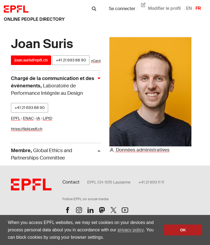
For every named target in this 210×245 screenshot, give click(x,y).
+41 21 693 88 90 (71, 60)
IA (38, 118)
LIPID (47, 118)
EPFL (15, 118)
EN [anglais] (189, 8)
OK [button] (183, 230)
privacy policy (131, 230)
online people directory (34, 19)
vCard (96, 60)
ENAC (28, 118)
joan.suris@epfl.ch (31, 60)
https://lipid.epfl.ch (26, 128)
